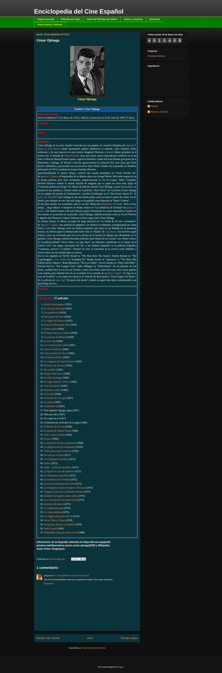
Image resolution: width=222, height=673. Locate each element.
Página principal (45, 19)
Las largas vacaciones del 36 (58, 516)
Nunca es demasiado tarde (57, 324)
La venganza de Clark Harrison (59, 361)
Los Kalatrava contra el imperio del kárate (65, 487)
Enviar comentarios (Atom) (93, 648)
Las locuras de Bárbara (55, 337)
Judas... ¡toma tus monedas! (57, 467)
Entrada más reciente (48, 638)
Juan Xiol (60, 280)
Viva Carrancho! (52, 386)
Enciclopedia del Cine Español (78, 11)
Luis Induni (60, 259)
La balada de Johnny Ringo (57, 430)
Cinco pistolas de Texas (55, 353)
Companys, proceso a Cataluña (59, 524)
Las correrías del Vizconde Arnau (60, 500)
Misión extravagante (54, 304)
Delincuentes (50, 329)
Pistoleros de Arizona (54, 365)
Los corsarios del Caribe (56, 345)
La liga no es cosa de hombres (59, 471)
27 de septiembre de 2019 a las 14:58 (72, 575)
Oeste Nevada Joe (53, 349)
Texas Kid (49, 394)
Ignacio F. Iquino (49, 176)
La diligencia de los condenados (60, 447)
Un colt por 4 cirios (53, 455)
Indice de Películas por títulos (102, 19)
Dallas (47, 463)
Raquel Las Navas (159, 112)
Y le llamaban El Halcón (56, 459)
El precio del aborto (54, 504)
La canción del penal (54, 308)
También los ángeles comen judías (61, 496)
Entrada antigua (129, 638)
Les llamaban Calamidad (56, 475)
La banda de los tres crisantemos (60, 443)
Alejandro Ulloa (110, 204)
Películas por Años (70, 19)
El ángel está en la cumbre (57, 333)
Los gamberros (51, 312)
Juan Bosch (54, 148)
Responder (49, 583)
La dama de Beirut (53, 357)
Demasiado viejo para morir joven (61, 532)
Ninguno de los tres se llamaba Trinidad (63, 491)
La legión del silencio (54, 320)
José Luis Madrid (46, 197)
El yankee (49, 402)
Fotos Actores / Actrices (49, 24)
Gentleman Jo (51, 406)
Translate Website (156, 56)
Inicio (90, 638)
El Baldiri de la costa (54, 426)
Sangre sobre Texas (53, 373)
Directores (154, 19)
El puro (47, 438)
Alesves (154, 106)
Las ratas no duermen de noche (59, 483)
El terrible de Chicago (55, 398)
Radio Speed (50, 528)
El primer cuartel (52, 390)
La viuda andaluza (53, 512)
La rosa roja (50, 341)
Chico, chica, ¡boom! (54, 434)
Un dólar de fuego (53, 377)
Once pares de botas (54, 316)
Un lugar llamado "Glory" (57, 381)
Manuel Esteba (71, 155)
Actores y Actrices (133, 19)
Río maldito (50, 369)
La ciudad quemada (53, 508)
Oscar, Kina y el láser (54, 520)
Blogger (120, 667)
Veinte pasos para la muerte (57, 451)
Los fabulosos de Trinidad (57, 479)
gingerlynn (49, 575)
